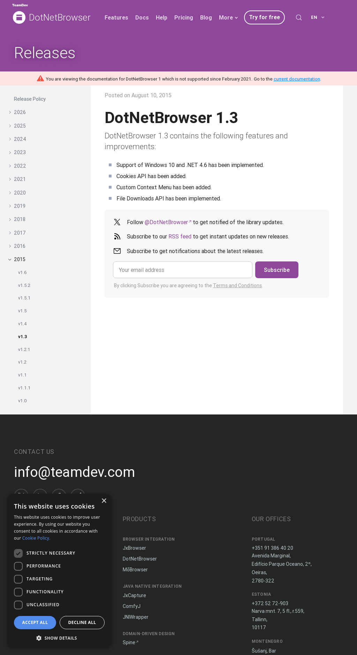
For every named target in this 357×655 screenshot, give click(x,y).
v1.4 (22, 324)
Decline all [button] (82, 622)
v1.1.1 (24, 388)
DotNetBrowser (60, 17)
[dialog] (59, 571)
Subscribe (277, 269)
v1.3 (22, 337)
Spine (129, 642)
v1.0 (22, 401)
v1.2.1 (24, 349)
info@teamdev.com (74, 472)
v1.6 (22, 272)
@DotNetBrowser (166, 222)
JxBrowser (134, 548)
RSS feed (179, 236)
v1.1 (22, 375)
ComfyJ (131, 606)
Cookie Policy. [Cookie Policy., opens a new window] (36, 538)
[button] (59, 637)
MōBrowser (135, 569)
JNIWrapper (136, 617)
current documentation (297, 79)
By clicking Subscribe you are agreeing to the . (188, 285)
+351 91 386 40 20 (272, 548)
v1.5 (22, 311)
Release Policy (30, 99)
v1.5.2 (24, 285)
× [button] (103, 501)
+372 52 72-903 (270, 603)
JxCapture (134, 595)
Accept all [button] (35, 622)
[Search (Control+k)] (299, 17)
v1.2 (22, 362)
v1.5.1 (24, 298)
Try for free (264, 17)
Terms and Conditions (237, 285)
